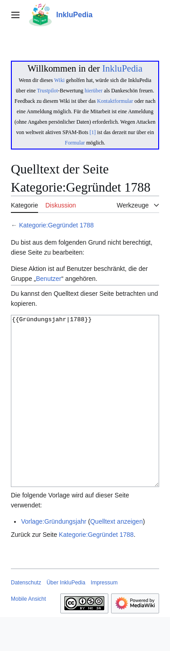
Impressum (104, 616)
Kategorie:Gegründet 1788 (56, 225)
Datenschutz (26, 616)
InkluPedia (122, 68)
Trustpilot (47, 90)
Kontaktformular (115, 101)
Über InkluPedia (66, 616)
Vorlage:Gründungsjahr (53, 555)
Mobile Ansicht (28, 633)
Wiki (59, 80)
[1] (93, 132)
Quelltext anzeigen (116, 555)
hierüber (93, 90)
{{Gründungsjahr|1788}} (85, 418)
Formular (75, 143)
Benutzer (48, 278)
